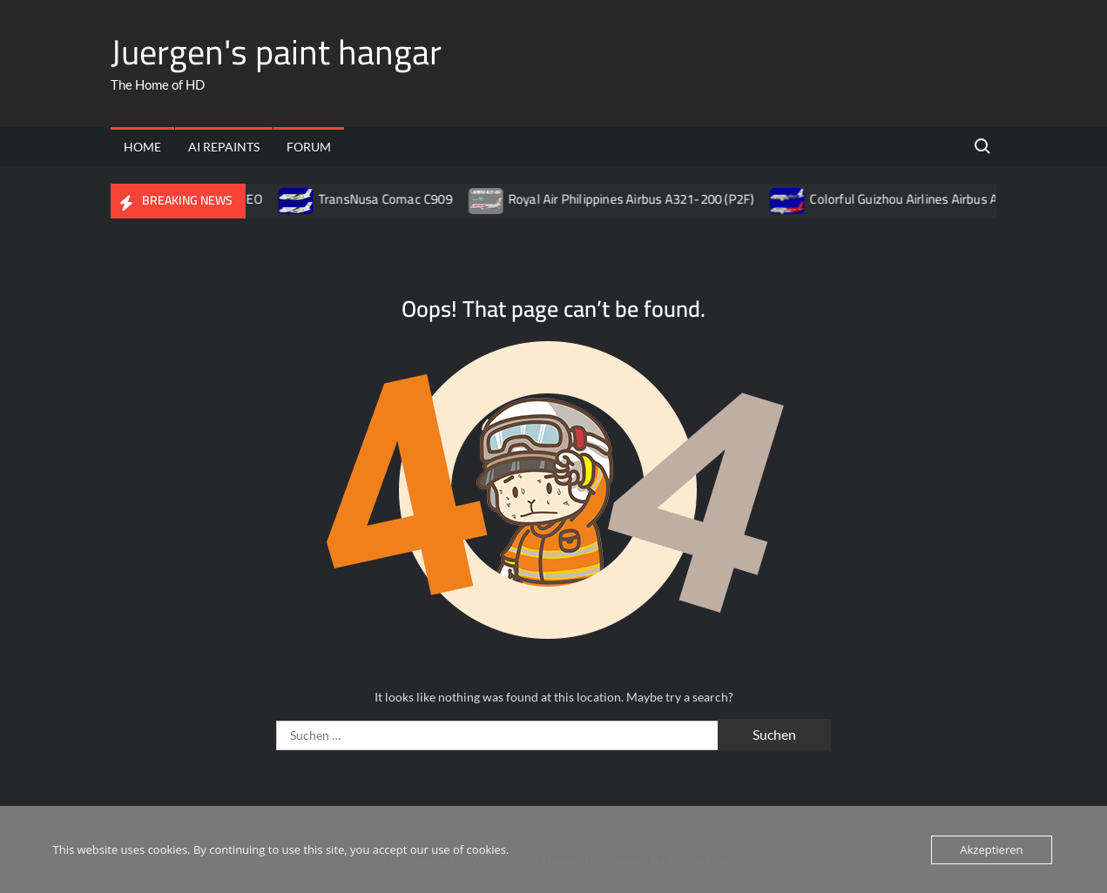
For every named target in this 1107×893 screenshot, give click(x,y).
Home (142, 146)
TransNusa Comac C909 (397, 199)
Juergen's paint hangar (276, 51)
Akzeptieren (991, 849)
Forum (309, 146)
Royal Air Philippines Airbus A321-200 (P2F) (643, 199)
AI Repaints (224, 146)
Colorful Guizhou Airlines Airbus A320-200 (939, 199)
